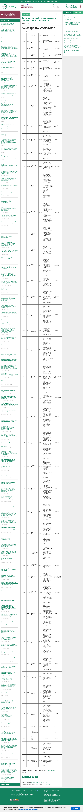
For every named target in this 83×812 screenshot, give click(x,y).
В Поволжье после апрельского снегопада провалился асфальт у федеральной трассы (9, 429)
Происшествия (35, 1)
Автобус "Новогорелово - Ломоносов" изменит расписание (9, 237)
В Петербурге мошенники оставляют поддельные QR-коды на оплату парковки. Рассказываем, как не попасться (9, 299)
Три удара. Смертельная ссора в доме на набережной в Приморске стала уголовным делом (9, 40)
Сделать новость (27, 7)
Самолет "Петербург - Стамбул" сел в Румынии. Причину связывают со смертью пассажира (9, 245)
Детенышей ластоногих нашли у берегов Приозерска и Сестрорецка (9, 412)
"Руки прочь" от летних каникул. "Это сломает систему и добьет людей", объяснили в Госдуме (9, 733)
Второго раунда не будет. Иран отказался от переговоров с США (9, 623)
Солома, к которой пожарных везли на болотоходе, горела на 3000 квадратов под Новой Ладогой (9, 748)
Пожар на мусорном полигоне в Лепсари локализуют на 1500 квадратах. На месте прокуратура (72, 18)
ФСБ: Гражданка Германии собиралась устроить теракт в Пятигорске (9, 546)
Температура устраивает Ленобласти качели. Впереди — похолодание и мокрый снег (72, 46)
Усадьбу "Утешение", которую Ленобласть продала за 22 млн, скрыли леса (9, 252)
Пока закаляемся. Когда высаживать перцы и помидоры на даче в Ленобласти (9, 202)
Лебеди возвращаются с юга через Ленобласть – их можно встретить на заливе (9, 667)
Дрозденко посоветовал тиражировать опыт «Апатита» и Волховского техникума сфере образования (9, 331)
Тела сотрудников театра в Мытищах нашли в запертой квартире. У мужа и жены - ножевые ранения (9, 764)
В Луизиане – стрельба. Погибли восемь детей (9, 653)
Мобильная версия (22, 5)
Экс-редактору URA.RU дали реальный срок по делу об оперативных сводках (9, 112)
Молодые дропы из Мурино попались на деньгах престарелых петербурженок (9, 95)
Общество (43, 1)
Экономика (28, 1)
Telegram (37, 790)
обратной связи (46, 784)
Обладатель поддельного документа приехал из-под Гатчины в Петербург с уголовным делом (9, 127)
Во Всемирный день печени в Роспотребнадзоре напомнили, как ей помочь (9, 616)
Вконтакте (31, 790)
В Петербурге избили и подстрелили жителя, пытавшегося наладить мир (9, 522)
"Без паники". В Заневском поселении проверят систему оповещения (9, 307)
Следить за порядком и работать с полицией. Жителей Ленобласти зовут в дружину (9, 276)
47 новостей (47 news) (50, 790)
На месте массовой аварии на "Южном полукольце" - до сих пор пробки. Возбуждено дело (9, 391)
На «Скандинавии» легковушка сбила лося (9, 230)
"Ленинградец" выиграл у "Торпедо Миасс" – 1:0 (9, 680)
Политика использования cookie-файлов (21, 795)
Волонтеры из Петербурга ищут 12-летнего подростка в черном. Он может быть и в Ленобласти (9, 445)
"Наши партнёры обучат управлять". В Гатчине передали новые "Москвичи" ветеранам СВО (9, 260)
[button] (23, 777)
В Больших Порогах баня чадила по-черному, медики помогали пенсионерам (9, 755)
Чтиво (48, 1)
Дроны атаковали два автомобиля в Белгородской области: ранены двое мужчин (9, 48)
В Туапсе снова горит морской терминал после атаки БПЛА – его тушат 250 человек (9, 437)
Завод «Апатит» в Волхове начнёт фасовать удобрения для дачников (9, 314)
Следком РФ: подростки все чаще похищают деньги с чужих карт (9, 709)
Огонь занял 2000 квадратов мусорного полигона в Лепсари (10, 14)
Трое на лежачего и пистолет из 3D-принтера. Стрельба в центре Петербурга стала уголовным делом (9, 88)
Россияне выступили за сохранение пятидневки (9, 25)
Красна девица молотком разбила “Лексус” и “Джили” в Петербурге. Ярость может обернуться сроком (9, 515)
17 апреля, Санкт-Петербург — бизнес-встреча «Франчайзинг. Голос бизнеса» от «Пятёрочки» (72, 52)
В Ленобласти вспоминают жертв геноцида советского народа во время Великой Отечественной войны (9, 772)
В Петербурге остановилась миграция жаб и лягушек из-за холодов (9, 646)
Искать (81, 1)
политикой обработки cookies (28, 809)
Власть (22, 1)
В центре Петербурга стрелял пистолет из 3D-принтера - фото (9, 724)
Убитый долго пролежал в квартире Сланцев (9, 63)
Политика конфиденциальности (18, 793)
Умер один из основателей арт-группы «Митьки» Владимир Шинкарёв (9, 639)
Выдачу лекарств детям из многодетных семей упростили (9, 193)
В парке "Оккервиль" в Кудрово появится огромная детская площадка (9, 468)
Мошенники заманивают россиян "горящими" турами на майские (9, 717)
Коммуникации (26, 14)
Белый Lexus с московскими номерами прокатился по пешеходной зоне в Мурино (9, 354)
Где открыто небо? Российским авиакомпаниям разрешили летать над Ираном (9, 210)
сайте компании (51, 770)
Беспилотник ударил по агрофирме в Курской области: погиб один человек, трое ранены (9, 454)
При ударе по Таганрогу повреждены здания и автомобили (9, 779)
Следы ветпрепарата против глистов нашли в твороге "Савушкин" (9, 346)
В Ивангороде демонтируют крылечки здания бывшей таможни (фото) (9, 339)
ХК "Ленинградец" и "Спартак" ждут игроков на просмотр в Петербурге (9, 290)
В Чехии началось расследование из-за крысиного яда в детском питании (9, 632)
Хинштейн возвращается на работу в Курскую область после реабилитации (9, 553)
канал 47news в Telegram (37, 782)
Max (39, 790)
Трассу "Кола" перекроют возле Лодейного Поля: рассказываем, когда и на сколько (9, 32)
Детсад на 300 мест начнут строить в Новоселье (9, 217)
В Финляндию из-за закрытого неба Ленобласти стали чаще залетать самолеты (9, 173)
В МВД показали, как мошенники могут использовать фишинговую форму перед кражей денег (9, 499)
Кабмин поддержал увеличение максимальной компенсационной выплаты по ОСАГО (9, 593)
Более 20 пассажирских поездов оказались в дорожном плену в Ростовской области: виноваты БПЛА (9, 104)
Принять (75, 808)
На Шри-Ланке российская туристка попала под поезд (9, 694)
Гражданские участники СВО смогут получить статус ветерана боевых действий (9, 223)
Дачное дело (53, 1)
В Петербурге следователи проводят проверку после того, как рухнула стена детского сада (9, 687)
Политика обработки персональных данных (22, 794)
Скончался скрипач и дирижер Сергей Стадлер (9, 187)
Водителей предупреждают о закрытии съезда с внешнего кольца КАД (9, 283)
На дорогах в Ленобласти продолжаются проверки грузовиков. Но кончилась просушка (9, 491)
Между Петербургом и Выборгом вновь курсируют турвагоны (9, 268)
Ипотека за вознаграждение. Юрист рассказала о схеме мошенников (9, 150)
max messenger (27, 5)
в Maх (45, 782)
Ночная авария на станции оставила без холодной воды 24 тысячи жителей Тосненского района (9, 539)
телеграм (25, 5)
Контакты (18, 790)
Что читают (77, 12)
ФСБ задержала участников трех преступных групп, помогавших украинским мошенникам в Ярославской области (9, 142)
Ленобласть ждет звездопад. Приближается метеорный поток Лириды (9, 180)
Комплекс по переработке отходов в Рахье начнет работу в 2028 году (9, 375)
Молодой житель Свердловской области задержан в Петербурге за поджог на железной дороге (9, 56)
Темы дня (68, 12)
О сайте (12, 790)
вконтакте (23, 5)
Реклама (25, 790)
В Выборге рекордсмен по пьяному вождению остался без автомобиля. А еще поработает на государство (9, 368)
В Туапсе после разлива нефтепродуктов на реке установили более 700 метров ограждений (9, 702)
